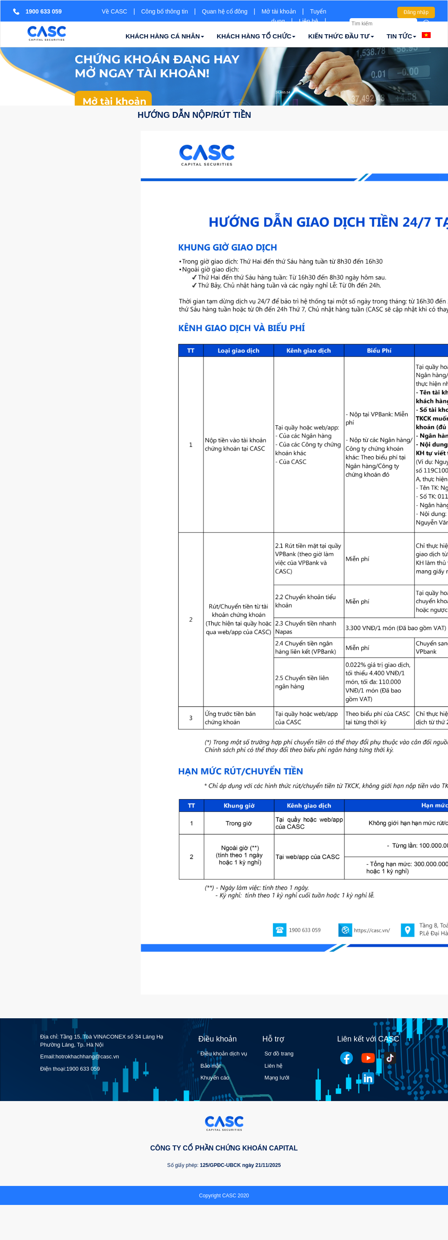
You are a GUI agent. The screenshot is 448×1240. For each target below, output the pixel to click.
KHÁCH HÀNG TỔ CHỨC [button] (256, 36)
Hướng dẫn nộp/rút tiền (194, 115)
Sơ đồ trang (279, 1053)
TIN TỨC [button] (401, 36)
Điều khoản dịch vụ (223, 1053)
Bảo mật (210, 1066)
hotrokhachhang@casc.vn (87, 1056)
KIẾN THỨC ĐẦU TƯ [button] (341, 36)
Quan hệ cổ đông (225, 11)
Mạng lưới (277, 1077)
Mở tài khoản (279, 11)
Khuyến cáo (214, 1077)
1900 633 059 (83, 1069)
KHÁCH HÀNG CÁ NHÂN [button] (165, 36)
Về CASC (114, 11)
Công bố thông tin (164, 11)
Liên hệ (308, 21)
